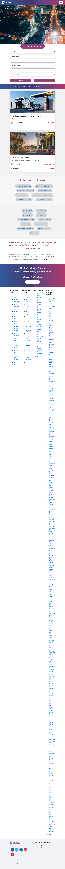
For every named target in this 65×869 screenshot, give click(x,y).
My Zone (51, 796)
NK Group (51, 427)
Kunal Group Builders (51, 443)
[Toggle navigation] (61, 2)
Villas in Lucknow (34, 233)
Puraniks (51, 324)
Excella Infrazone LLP (51, 431)
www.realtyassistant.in (41, 850)
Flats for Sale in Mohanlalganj (24, 199)
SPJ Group (51, 821)
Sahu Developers (52, 339)
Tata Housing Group (51, 408)
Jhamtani (51, 526)
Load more (13, 369)
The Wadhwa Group (51, 540)
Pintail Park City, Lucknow (20, 158)
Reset (44, 80)
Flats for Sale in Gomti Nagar (23, 186)
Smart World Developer (52, 587)
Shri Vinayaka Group (51, 778)
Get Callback (50, 92)
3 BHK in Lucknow (27, 215)
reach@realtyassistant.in (42, 848)
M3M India (52, 306)
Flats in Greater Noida (39, 299)
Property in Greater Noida (16, 301)
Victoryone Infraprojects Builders (52, 742)
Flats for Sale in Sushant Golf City (44, 186)
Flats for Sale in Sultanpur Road (25, 190)
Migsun (51, 315)
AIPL (50, 787)
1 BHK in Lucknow (27, 210)
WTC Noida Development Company (52, 382)
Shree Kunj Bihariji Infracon (52, 751)
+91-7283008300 (37, 267)
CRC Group (52, 594)
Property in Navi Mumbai (16, 338)
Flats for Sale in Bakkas (22, 195)
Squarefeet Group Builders (52, 671)
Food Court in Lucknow (45, 219)
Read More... (44, 259)
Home (12, 86)
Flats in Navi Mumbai (39, 331)
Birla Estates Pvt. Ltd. (51, 512)
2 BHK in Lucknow (41, 210)
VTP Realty (52, 416)
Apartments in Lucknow (41, 224)
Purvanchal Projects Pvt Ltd (52, 802)
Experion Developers (52, 783)
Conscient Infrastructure (52, 579)
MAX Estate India (51, 327)
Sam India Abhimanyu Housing (52, 737)
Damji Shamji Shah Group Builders (51, 421)
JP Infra (51, 426)
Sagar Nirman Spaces (51, 661)
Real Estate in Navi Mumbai (28, 338)
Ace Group (52, 298)
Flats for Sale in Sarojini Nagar (44, 199)
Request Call (32, 282)
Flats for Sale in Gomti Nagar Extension (42, 195)
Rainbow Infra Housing (51, 756)
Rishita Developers (52, 368)
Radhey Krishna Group (51, 391)
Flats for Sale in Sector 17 (44, 190)
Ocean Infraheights (52, 570)
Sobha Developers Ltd (52, 403)
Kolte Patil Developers (52, 448)
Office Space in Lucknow (44, 228)
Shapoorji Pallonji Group (51, 318)
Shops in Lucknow (25, 224)
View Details (51, 127)
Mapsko (51, 322)
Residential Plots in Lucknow (25, 228)
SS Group (51, 651)
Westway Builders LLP (51, 817)
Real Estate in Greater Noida (28, 301)
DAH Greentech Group (52, 627)
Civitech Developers (52, 729)
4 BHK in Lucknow (41, 215)
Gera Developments (52, 598)
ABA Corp (51, 709)
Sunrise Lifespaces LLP (52, 666)
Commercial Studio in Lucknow (26, 219)
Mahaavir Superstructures (52, 483)
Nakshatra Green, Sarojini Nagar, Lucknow (26, 116)
